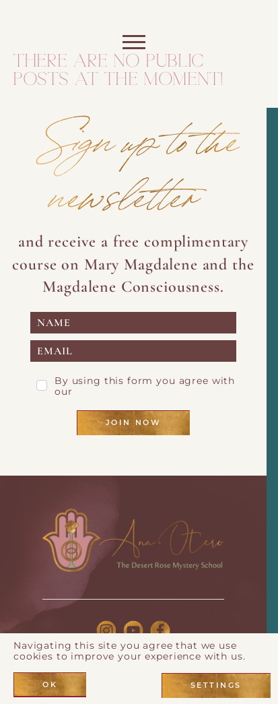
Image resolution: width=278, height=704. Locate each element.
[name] (133, 322)
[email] (133, 351)
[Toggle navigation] (133, 45)
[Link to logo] (133, 540)
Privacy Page (109, 391)
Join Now (133, 422)
